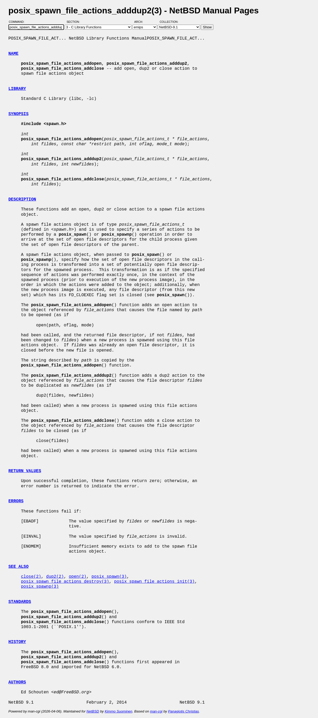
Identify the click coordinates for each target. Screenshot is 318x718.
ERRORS (16, 501)
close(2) (31, 577)
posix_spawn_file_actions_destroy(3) (65, 582)
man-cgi (156, 711)
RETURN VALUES (24, 471)
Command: (18, 21)
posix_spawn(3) (109, 577)
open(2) (77, 577)
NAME (13, 54)
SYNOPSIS (18, 114)
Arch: (141, 21)
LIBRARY (17, 89)
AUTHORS (17, 682)
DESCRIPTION (22, 199)
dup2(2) (55, 577)
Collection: (169, 21)
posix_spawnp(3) (40, 587)
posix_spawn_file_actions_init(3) (154, 582)
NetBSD (93, 711)
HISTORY (17, 642)
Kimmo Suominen (118, 711)
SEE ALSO (18, 567)
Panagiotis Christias (183, 711)
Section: (74, 21)
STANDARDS (19, 602)
